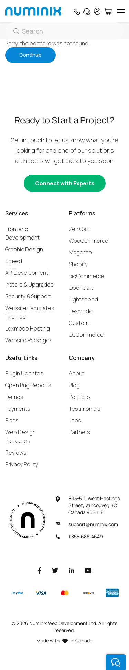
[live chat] (116, 662)
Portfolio (79, 397)
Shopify (78, 264)
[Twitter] (55, 570)
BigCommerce (86, 276)
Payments (17, 408)
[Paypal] (17, 592)
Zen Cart (79, 229)
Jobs (75, 420)
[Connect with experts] (65, 183)
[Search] (64, 31)
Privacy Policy (21, 464)
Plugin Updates (24, 373)
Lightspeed (83, 299)
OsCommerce (86, 334)
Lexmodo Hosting (27, 328)
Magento (80, 252)
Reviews (15, 452)
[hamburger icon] (121, 11)
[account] (97, 11)
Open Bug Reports (28, 385)
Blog (74, 385)
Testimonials (84, 408)
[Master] (64, 593)
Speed (13, 261)
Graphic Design (24, 249)
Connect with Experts (64, 183)
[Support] (87, 11)
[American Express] (112, 593)
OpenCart (81, 287)
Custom (79, 323)
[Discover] (88, 592)
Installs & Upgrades (29, 284)
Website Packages (29, 340)
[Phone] (76, 11)
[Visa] (40, 593)
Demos (14, 397)
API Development (26, 273)
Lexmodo (81, 311)
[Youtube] (88, 570)
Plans (12, 420)
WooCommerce (88, 240)
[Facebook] (39, 570)
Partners (79, 432)
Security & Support (28, 296)
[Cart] (108, 11)
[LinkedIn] (71, 570)
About (76, 373)
